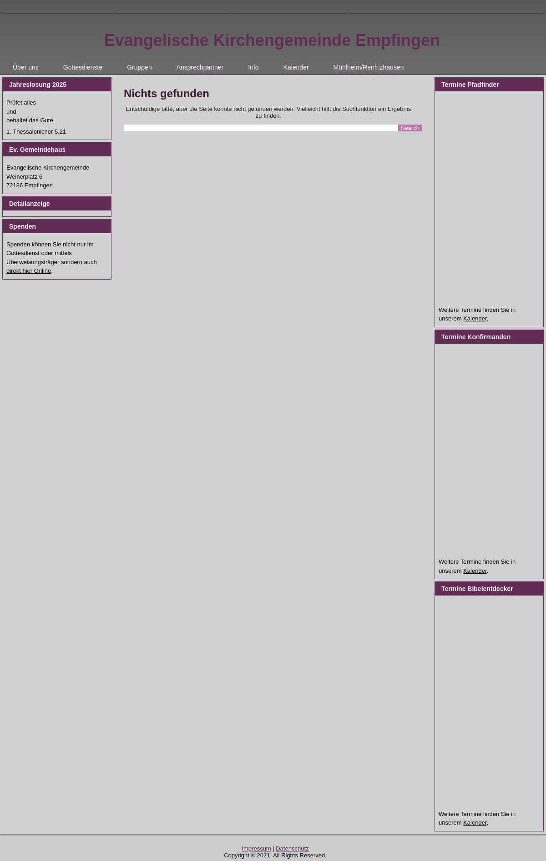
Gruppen (139, 67)
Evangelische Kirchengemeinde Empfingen (272, 40)
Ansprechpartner (200, 67)
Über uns (26, 67)
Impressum (256, 848)
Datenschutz (292, 848)
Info (253, 67)
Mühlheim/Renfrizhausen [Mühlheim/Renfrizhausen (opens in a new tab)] (369, 67)
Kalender (296, 67)
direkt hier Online (28, 270)
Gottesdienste (82, 67)
